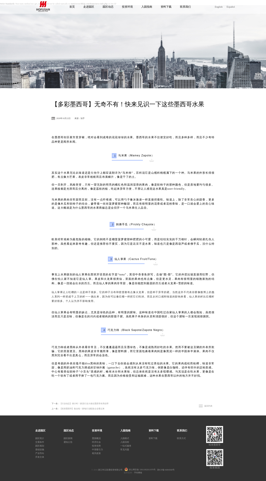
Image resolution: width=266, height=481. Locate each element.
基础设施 (39, 449)
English (219, 6)
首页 (72, 6)
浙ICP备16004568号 (166, 470)
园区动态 (108, 6)
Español (231, 6)
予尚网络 (138, 472)
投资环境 (127, 6)
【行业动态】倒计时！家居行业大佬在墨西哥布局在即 (84, 403)
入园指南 (146, 6)
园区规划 (39, 445)
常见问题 (124, 449)
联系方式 (181, 438)
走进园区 (88, 6)
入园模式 (124, 438)
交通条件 (39, 442)
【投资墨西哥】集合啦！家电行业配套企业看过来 (82, 408)
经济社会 (96, 442)
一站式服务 (125, 445)
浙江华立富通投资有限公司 (111, 470)
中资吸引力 (97, 449)
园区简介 (39, 438)
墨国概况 (96, 438)
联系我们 (185, 6)
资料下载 (166, 6)
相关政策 (96, 453)
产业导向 (39, 453)
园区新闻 (68, 438)
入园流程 (124, 442)
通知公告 (68, 442)
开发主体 (39, 457)
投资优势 (96, 445)
